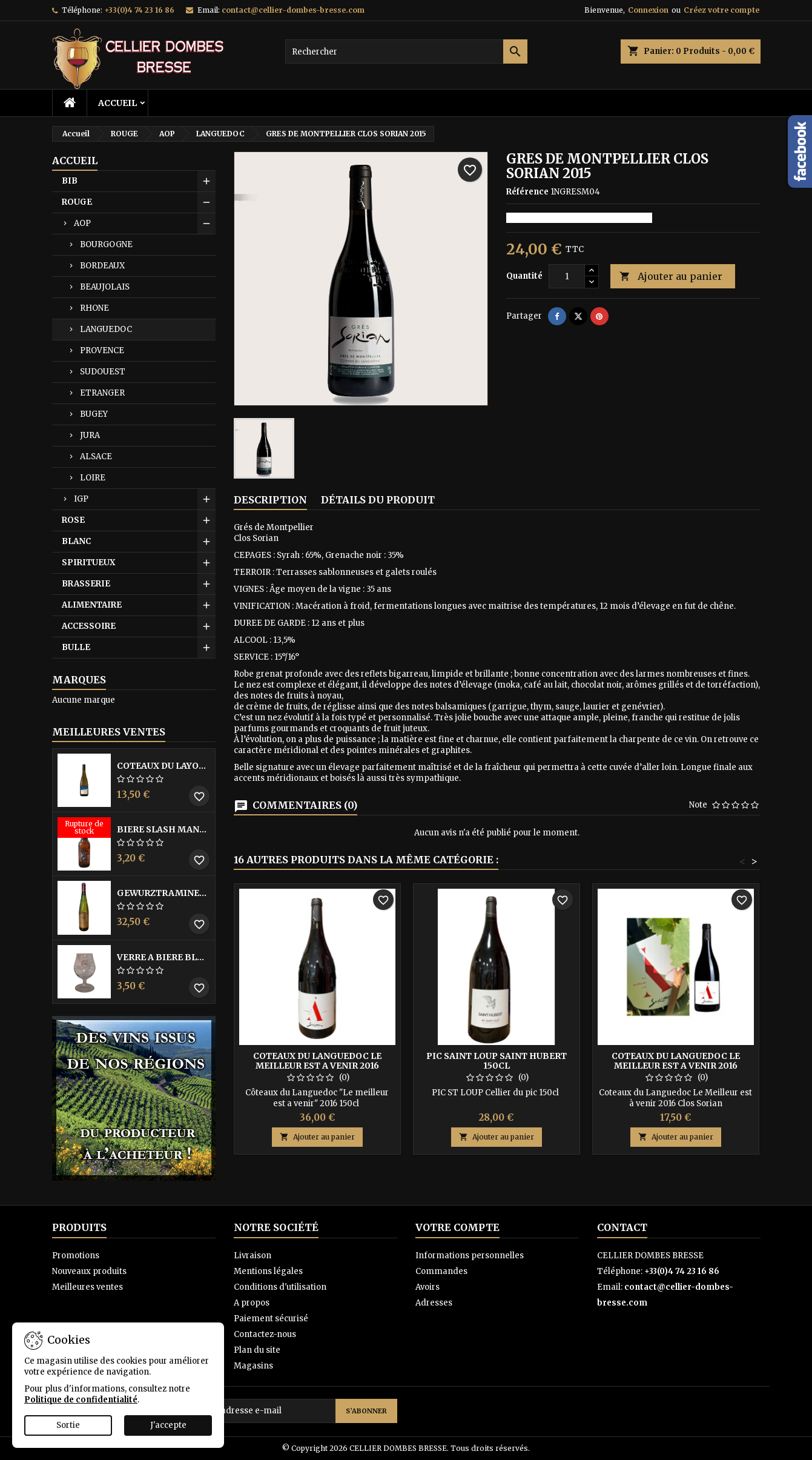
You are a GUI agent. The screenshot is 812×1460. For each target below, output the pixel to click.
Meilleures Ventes (108, 732)
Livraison (252, 1255)
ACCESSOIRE (89, 626)
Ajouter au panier (670, 276)
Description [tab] (270, 500)
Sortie (68, 1425)
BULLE (76, 647)
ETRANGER (102, 393)
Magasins (253, 1366)
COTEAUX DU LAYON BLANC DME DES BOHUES (163, 766)
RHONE (94, 308)
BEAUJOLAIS (105, 287)
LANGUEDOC (106, 329)
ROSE (73, 520)
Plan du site (257, 1350)
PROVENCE (102, 350)
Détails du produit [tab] (378, 500)
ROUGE (77, 202)
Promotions (75, 1255)
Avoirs (427, 1287)
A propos (251, 1303)
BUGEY (94, 414)
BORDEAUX (102, 265)
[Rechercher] (406, 51)
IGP (81, 499)
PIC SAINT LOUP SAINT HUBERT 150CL (496, 1060)
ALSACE (96, 456)
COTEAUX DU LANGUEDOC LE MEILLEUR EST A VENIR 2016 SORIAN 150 (317, 1065)
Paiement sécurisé (271, 1318)
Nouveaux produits (89, 1271)
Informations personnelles (469, 1255)
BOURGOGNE (106, 244)
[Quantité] (567, 276)
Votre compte (457, 1227)
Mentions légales (268, 1271)
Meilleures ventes (87, 1287)
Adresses (433, 1303)
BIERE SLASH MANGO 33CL (163, 829)
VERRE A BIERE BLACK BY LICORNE (163, 957)
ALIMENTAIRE (92, 605)
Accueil (117, 103)
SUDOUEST (102, 372)
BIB (70, 181)
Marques (79, 680)
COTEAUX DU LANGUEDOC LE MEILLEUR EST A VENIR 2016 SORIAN (676, 1065)
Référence (527, 192)
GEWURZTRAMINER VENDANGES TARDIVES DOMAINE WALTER (163, 893)
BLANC (76, 541)
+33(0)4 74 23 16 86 (139, 10)
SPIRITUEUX (88, 562)
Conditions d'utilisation (280, 1287)
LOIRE (92, 478)
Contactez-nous (265, 1334)
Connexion (648, 10)
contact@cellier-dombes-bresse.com (293, 10)
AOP (82, 223)
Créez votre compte (721, 10)
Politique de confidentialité (80, 1400)
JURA (90, 435)
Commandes (441, 1271)
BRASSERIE (86, 584)
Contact (622, 1227)
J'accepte (168, 1425)
